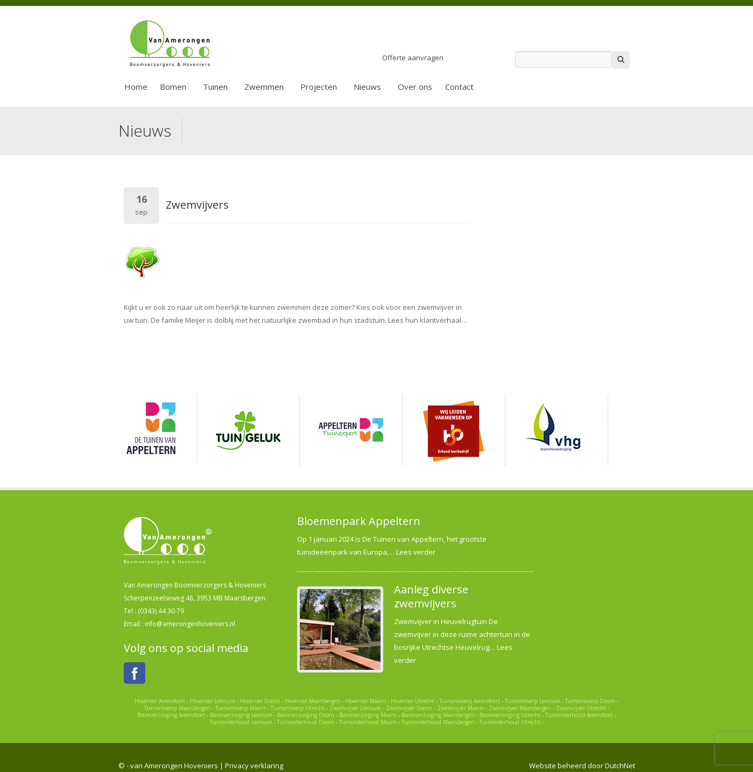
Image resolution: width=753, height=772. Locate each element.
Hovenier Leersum (212, 701)
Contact (459, 86)
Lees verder (415, 552)
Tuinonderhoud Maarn (368, 722)
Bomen (173, 86)
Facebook (134, 673)
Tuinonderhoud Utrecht (510, 722)
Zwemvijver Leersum (355, 708)
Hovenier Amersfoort (160, 701)
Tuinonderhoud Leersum (241, 722)
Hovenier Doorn (260, 701)
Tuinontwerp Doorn (590, 701)
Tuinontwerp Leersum (532, 701)
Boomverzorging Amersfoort (171, 715)
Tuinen (215, 86)
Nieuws (367, 86)
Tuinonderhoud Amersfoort (579, 715)
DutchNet (620, 765)
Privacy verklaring (254, 765)
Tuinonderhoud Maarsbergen (438, 722)
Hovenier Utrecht (412, 701)
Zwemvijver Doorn (409, 708)
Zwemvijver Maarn (460, 708)
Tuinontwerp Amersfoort (469, 701)
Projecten (318, 86)
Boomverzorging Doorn (305, 715)
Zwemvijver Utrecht (581, 708)
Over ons (415, 86)
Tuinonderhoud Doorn (305, 722)
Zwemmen (264, 86)
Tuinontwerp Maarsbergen (177, 708)
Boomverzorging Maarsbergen (438, 715)
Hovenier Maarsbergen (313, 701)
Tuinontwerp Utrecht (298, 708)
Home (135, 86)
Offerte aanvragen (413, 57)
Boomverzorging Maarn (368, 715)
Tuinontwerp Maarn (240, 708)
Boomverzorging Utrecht (510, 715)
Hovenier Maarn (366, 701)
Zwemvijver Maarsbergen (520, 708)
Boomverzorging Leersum (241, 715)
